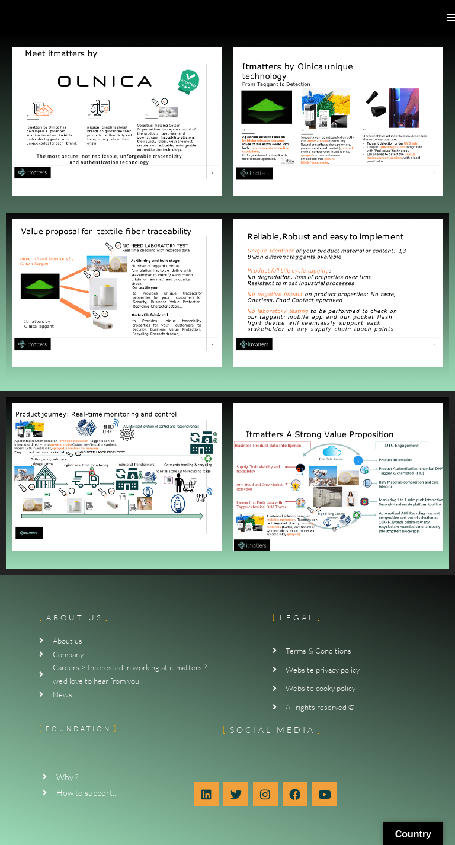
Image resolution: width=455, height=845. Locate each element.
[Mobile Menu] (451, 17)
